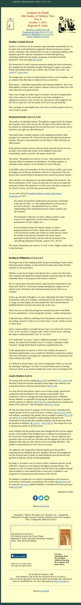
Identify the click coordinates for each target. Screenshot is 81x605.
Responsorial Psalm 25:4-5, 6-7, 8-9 (38, 32)
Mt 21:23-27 (39, 402)
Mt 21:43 (24, 484)
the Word (37, 1)
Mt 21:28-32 (47, 423)
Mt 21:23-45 (16, 487)
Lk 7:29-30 (63, 380)
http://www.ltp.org (61, 581)
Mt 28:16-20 (61, 482)
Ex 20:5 (37, 60)
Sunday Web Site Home (28, 1)
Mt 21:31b (52, 386)
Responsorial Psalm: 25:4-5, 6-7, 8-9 (24, 117)
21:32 (56, 404)
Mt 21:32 (41, 380)
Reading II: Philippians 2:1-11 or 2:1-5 (38, 34)
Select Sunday (16, 1)
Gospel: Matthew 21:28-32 (38, 37)
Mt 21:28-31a (59, 412)
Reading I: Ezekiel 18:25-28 (37, 30)
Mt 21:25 (49, 404)
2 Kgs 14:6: (22, 72)
